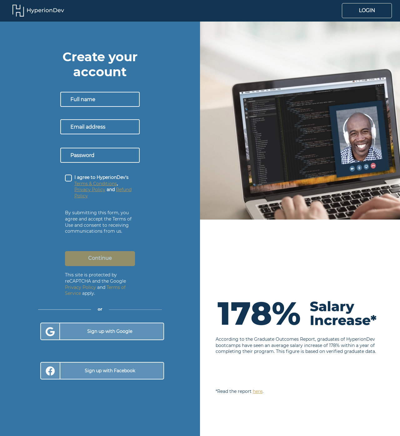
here (257, 391)
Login (367, 10)
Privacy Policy (80, 287)
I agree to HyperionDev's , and (103, 187)
